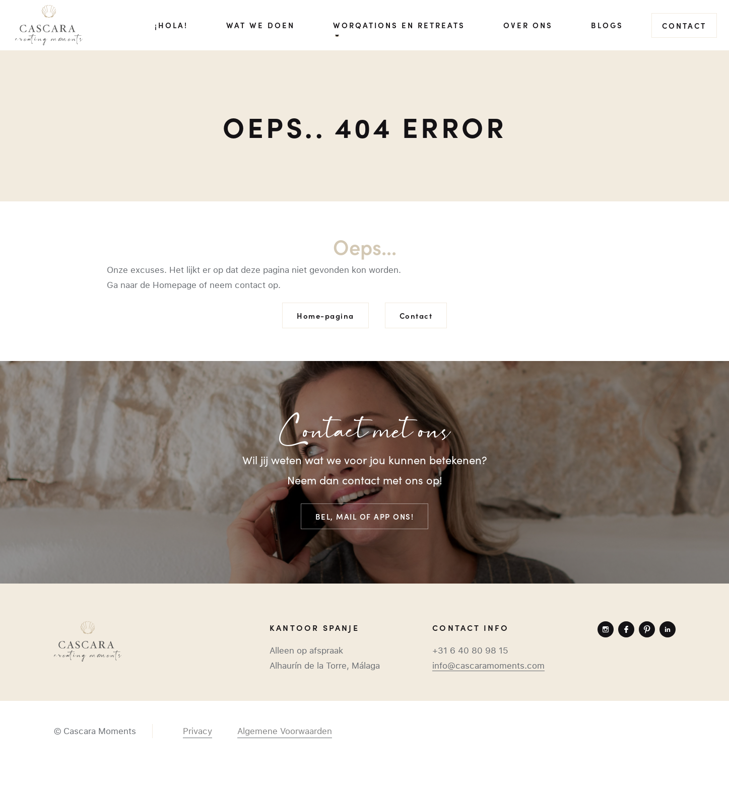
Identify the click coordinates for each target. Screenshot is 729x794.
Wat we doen (260, 25)
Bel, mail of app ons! (364, 516)
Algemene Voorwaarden (284, 731)
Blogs (607, 25)
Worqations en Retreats (399, 25)
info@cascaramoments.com (488, 666)
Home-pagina (325, 315)
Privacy (197, 731)
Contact (684, 25)
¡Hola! (171, 25)
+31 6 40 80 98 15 (470, 650)
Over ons (528, 25)
